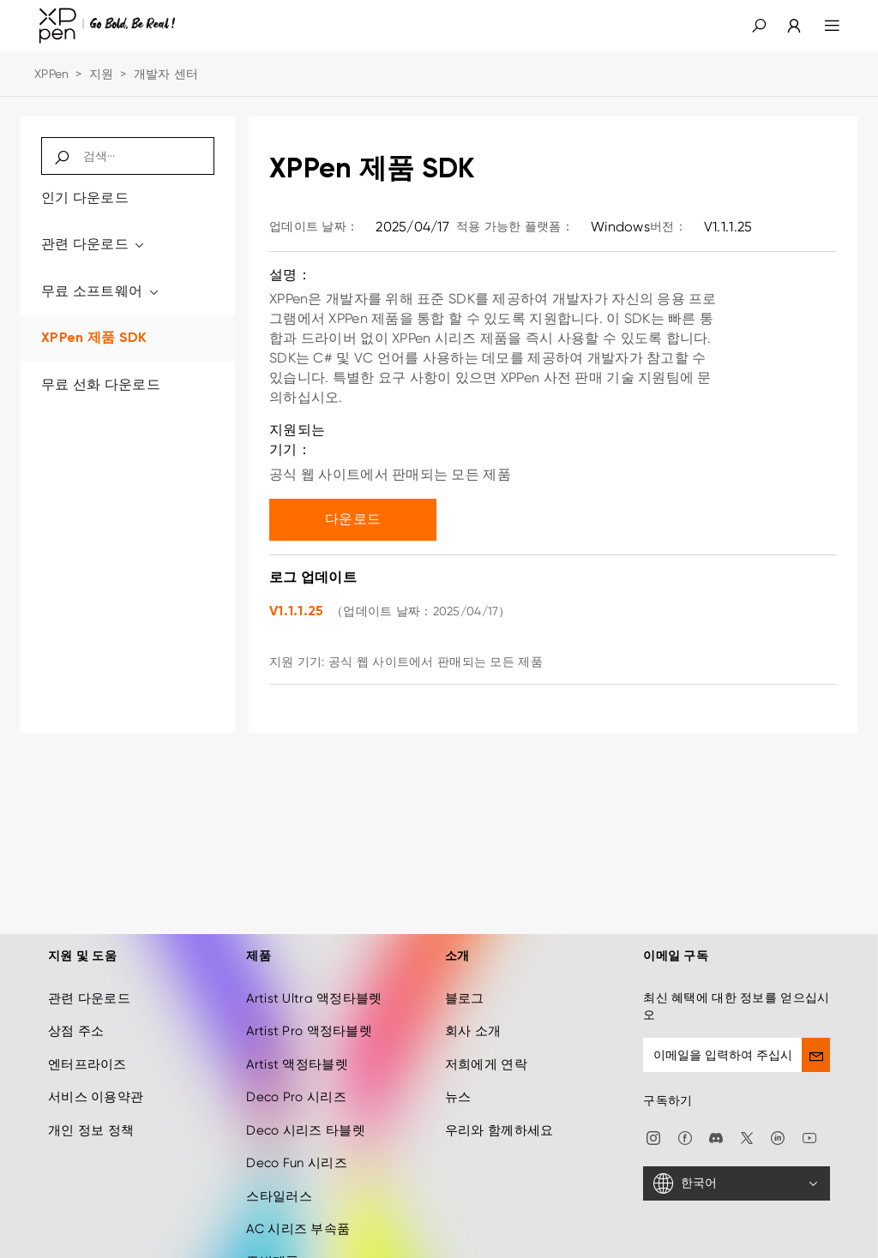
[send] (816, 1039)
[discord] (716, 1121)
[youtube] (809, 1121)
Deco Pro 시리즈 (296, 1081)
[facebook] (685, 1121)
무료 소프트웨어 (100, 291)
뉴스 (458, 1081)
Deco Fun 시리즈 (296, 1147)
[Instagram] (653, 1121)
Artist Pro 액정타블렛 (308, 1015)
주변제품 (272, 1246)
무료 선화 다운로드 (100, 384)
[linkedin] (777, 1121)
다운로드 (353, 519)
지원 (101, 74)
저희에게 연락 (486, 1049)
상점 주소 (76, 1015)
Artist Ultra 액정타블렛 (314, 983)
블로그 (464, 983)
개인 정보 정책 (91, 1114)
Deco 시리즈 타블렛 (305, 1114)
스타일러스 (278, 1180)
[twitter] (747, 1121)
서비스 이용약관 (95, 1081)
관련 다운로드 (94, 244)
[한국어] (736, 1168)
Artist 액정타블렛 (296, 1049)
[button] (759, 25)
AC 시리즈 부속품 (298, 1213)
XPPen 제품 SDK (94, 338)
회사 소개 (473, 1015)
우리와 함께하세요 (499, 1114)
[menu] (822, 25)
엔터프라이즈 (87, 1049)
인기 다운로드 (85, 197)
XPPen (51, 74)
